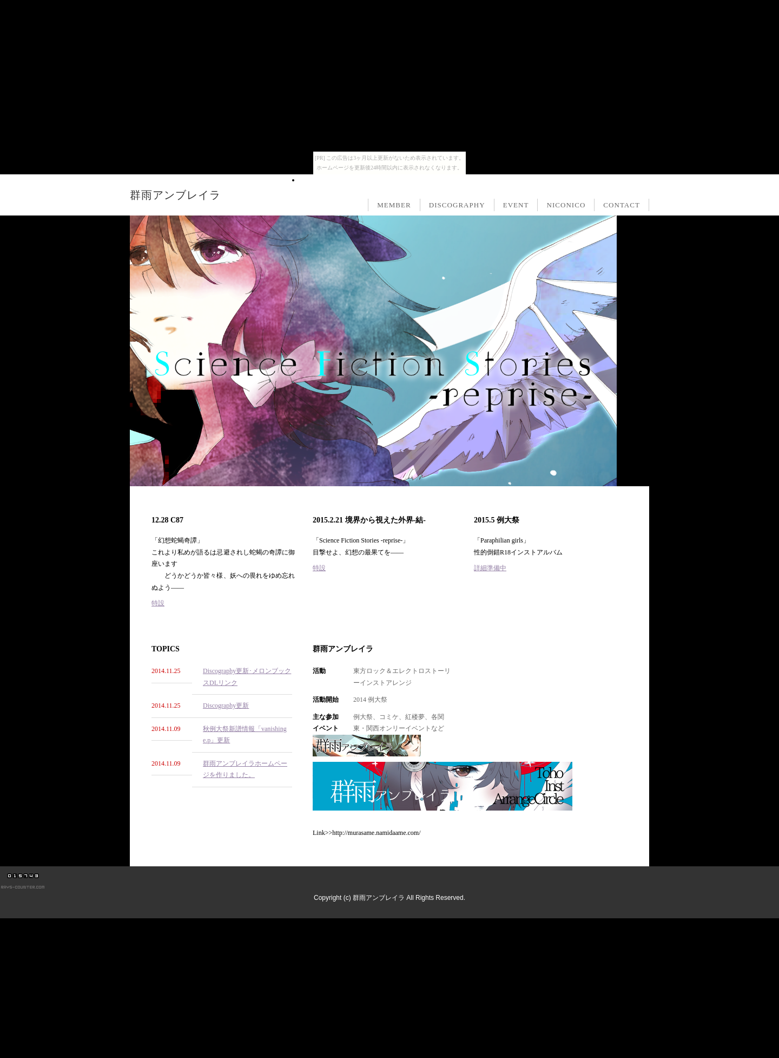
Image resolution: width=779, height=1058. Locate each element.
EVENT (516, 205)
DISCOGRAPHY (457, 205)
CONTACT (621, 205)
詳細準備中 (490, 568)
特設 (157, 603)
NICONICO (565, 205)
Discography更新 (226, 705)
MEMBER (394, 205)
